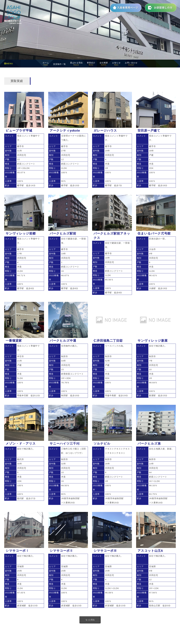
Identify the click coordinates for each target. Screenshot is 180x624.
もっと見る (90, 620)
